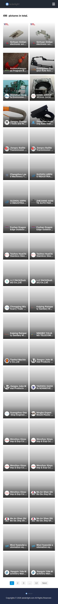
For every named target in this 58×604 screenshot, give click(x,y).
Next (44, 583)
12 (36, 583)
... (30, 583)
